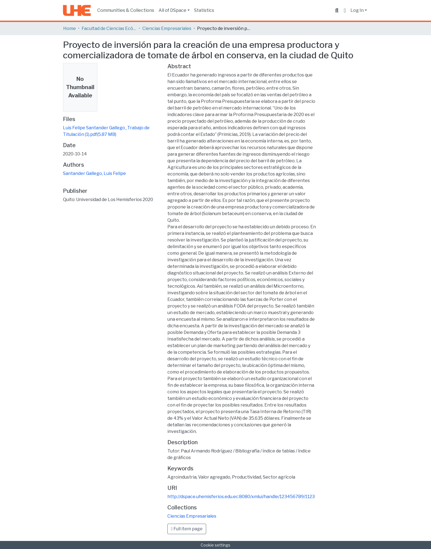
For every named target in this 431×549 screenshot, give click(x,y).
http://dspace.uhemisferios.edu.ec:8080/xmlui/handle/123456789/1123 (241, 496)
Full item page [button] (187, 528)
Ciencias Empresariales (166, 28)
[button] (344, 10)
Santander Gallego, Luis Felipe (94, 173)
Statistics (204, 10)
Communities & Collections (125, 10)
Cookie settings (215, 545)
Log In (357, 10)
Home (69, 28)
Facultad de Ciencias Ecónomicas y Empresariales (109, 28)
